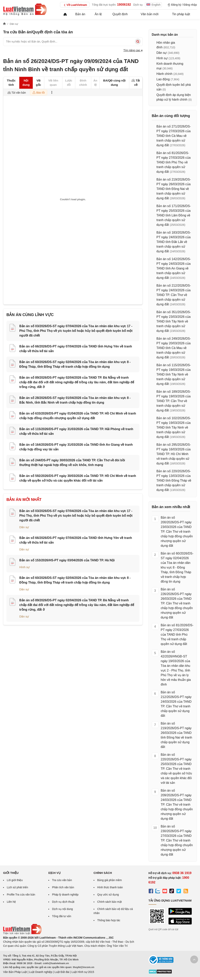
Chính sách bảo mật (109, 901)
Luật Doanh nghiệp (40, 971)
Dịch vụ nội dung (62, 909)
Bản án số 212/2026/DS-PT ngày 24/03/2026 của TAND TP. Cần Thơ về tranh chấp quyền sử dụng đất (174, 295)
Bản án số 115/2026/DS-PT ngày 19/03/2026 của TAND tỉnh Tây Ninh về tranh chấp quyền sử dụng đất (174, 374)
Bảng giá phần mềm (109, 880)
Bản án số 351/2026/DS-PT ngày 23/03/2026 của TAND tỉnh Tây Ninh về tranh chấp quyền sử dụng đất (174, 321)
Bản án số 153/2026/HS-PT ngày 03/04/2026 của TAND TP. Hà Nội (67, 560)
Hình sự (24, 567)
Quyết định (120, 14)
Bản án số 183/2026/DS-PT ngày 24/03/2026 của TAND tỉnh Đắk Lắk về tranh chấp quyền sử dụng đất (174, 242)
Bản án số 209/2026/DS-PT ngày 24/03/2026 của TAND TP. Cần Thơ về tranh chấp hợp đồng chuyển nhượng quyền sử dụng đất (177, 804)
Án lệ (98, 14)
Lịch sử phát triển (17, 887)
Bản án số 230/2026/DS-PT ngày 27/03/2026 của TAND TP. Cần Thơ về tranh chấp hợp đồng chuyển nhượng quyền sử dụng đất (177, 840)
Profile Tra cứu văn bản (21, 894)
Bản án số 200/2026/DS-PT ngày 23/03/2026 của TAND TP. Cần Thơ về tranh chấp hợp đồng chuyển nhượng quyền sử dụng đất (177, 531)
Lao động (163, 79)
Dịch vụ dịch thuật (63, 901)
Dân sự (24, 527)
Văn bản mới (149, 14)
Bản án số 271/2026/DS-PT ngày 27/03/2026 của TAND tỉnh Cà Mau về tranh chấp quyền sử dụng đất (174, 136)
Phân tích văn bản (63, 887)
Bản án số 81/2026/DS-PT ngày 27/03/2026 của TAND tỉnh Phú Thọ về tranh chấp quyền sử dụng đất (174, 162)
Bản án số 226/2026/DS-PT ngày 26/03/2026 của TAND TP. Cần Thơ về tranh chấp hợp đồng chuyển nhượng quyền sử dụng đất (177, 603)
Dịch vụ (138, 4)
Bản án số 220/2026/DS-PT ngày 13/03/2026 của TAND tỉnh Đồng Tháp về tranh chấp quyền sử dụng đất (174, 480)
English (153, 4)
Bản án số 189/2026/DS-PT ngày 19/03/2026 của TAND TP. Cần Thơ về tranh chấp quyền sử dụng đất (174, 401)
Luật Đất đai (61, 971)
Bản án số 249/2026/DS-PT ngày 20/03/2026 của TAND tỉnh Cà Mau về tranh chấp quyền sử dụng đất (174, 348)
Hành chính (165, 73)
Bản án (80, 14)
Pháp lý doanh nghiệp (65, 894)
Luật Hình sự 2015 (83, 971)
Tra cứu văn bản (62, 880)
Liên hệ (11, 901)
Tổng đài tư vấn (61, 916)
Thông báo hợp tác (108, 920)
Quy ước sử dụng (108, 894)
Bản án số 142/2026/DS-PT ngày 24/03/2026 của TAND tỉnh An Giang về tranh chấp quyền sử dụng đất (174, 268)
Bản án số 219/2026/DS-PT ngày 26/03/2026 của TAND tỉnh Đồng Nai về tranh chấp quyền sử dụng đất (174, 189)
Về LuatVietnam (75, 5)
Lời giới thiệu (15, 880)
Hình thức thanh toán (110, 887)
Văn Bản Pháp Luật (15, 971)
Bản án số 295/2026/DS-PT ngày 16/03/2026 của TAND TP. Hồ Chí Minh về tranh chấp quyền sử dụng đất (174, 454)
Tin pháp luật (181, 14)
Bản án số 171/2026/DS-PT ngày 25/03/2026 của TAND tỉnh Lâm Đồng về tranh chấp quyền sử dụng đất (174, 215)
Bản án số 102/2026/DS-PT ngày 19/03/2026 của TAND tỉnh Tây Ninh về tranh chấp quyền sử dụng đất (174, 427)
